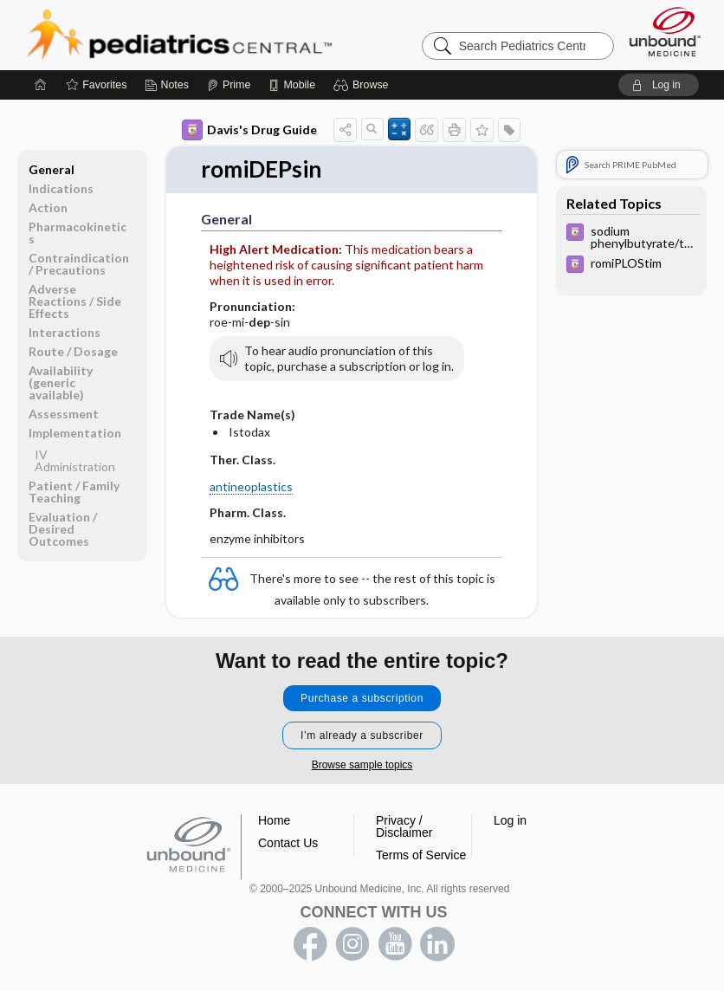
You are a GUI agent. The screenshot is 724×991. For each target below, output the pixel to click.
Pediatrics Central (241, 35)
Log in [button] (510, 820)
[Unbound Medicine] (665, 31)
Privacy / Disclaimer (404, 826)
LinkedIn (437, 944)
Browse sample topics (362, 765)
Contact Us (288, 843)
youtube (395, 944)
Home (274, 820)
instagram (352, 944)
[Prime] (228, 85)
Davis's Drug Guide (249, 130)
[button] (363, 85)
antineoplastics (251, 486)
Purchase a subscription (362, 698)
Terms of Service (421, 855)
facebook (310, 944)
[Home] (41, 85)
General (51, 169)
